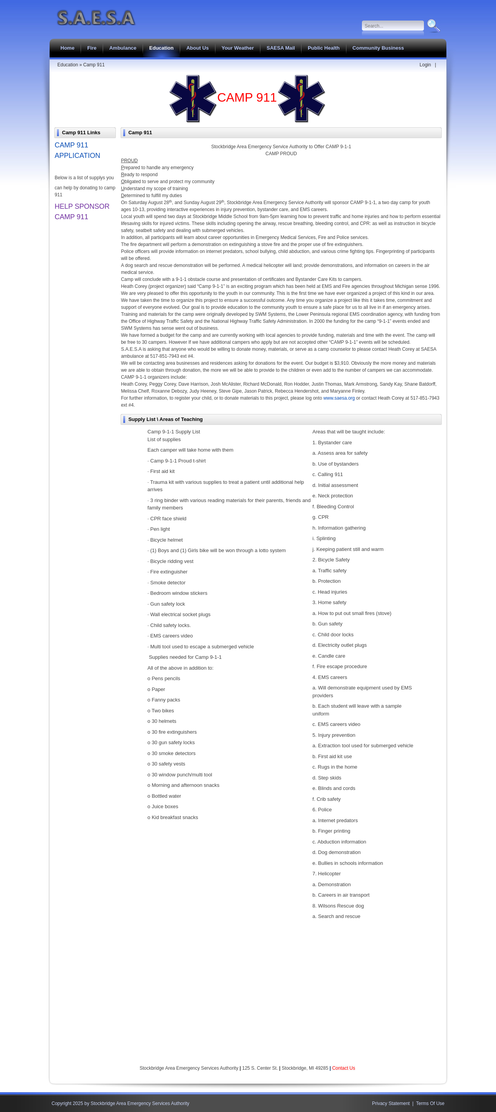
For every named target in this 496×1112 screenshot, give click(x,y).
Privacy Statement (391, 1103)
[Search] (393, 26)
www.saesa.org (339, 398)
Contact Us (343, 1068)
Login (425, 65)
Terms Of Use (430, 1103)
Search (433, 26)
